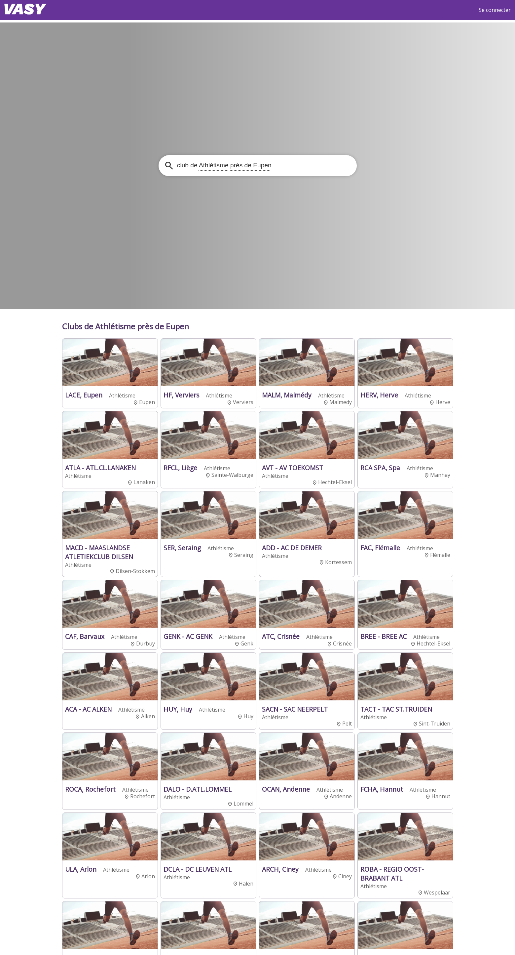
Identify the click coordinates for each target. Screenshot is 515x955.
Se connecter (495, 10)
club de (223, 165)
